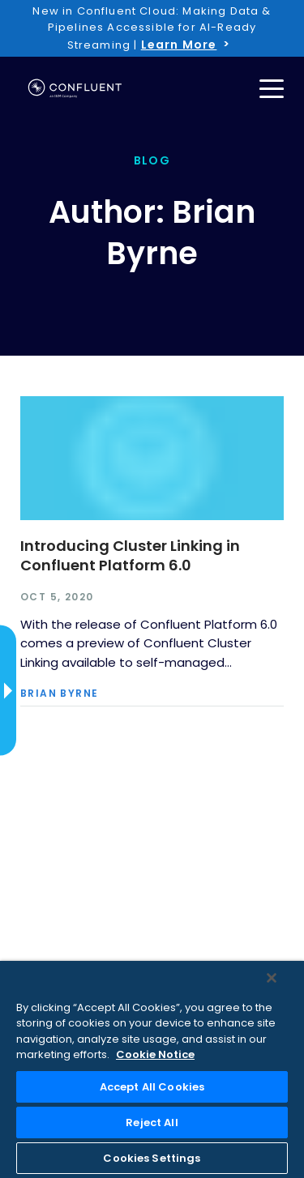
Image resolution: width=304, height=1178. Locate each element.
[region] (152, 1069)
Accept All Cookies (152, 1087)
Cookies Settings (151, 1158)
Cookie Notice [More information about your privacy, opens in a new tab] (155, 1054)
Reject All (152, 1122)
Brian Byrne (59, 693)
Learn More (179, 44)
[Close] (271, 978)
